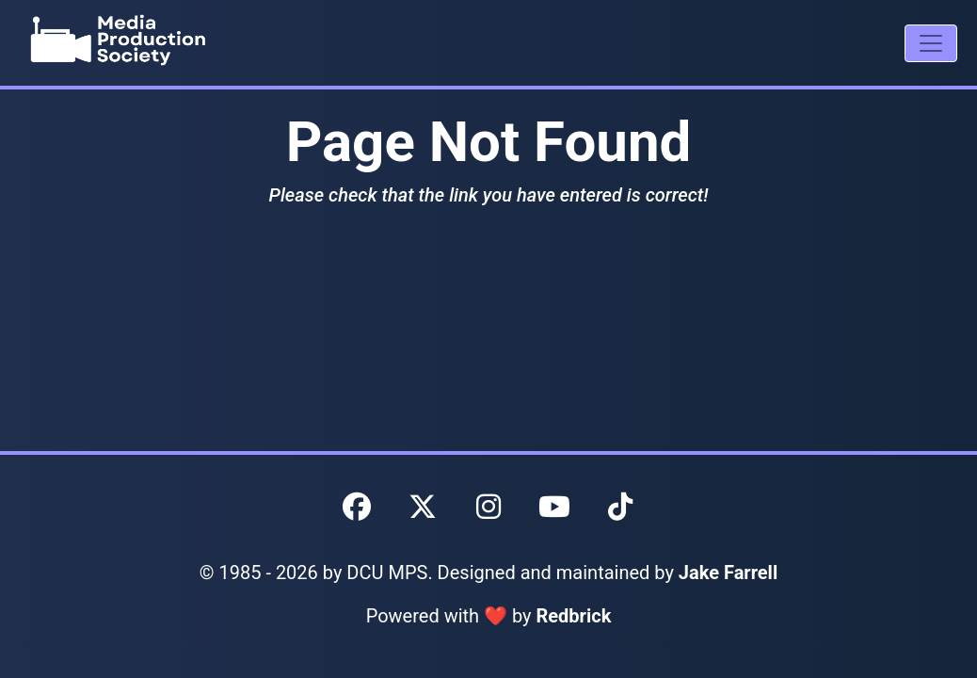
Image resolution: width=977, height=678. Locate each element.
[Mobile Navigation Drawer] (931, 43)
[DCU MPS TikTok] (620, 507)
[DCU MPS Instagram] (488, 507)
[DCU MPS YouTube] (554, 507)
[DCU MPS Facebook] (357, 507)
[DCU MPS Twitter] (422, 507)
